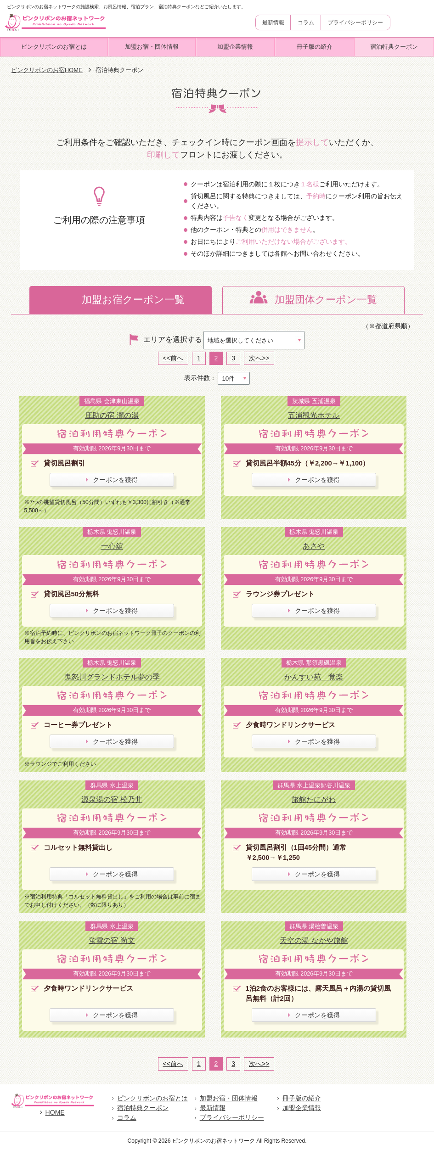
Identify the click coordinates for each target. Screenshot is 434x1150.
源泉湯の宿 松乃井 (111, 799)
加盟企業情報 (235, 46)
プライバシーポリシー (355, 22)
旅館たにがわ (314, 799)
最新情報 (273, 22)
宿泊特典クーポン (394, 46)
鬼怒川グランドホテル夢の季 (112, 677)
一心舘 (112, 546)
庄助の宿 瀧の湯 (111, 415)
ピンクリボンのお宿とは (54, 46)
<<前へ (173, 358)
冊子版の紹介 (315, 46)
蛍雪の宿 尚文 (112, 940)
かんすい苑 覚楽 (313, 677)
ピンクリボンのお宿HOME (47, 70)
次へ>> (259, 358)
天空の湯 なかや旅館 (314, 940)
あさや (314, 546)
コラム (306, 22)
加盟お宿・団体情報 (152, 46)
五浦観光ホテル (313, 415)
